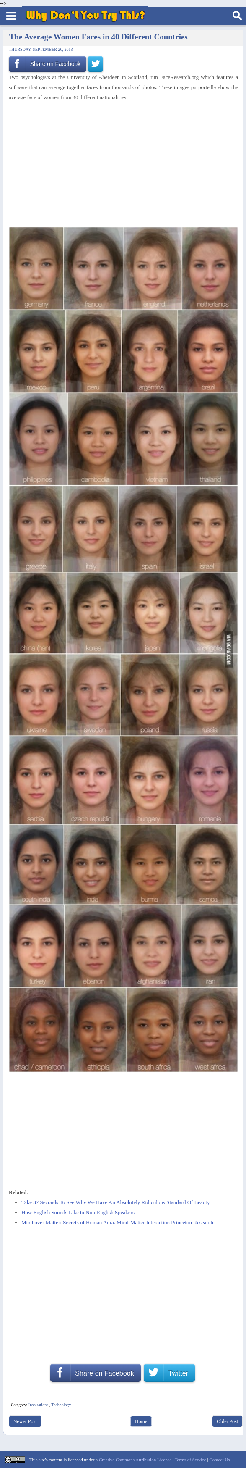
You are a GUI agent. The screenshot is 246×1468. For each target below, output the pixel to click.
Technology (61, 1404)
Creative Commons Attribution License (135, 1459)
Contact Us (219, 1459)
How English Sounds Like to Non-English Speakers (78, 1212)
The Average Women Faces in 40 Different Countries (98, 36)
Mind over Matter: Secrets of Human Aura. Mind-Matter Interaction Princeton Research (117, 1222)
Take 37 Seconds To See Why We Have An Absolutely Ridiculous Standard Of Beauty (115, 1202)
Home (141, 1421)
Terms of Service (190, 1459)
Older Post (227, 1421)
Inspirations (38, 1404)
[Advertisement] (120, 165)
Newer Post (25, 1421)
